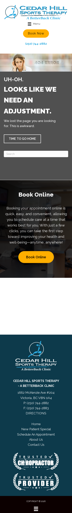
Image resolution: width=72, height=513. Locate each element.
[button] (36, 33)
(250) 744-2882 (36, 43)
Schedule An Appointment (36, 434)
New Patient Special (36, 429)
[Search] (36, 154)
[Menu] (36, 509)
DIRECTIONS (36, 413)
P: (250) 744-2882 (36, 403)
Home (36, 424)
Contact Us (36, 445)
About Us (36, 439)
